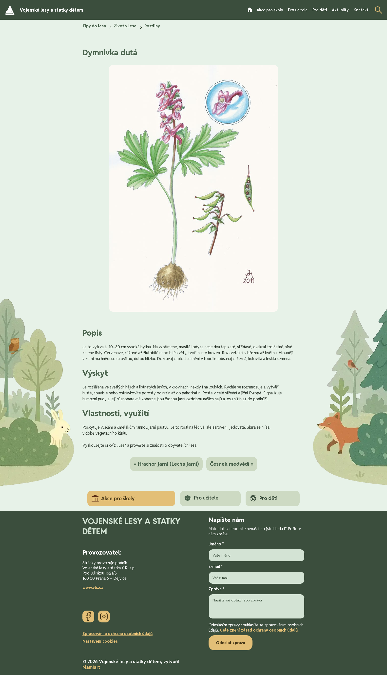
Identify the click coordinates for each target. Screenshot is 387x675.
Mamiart (91, 667)
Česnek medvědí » (231, 464)
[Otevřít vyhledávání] (377, 10)
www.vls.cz (92, 587)
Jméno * (257, 551)
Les (121, 445)
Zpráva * (257, 603)
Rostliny (152, 26)
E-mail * (257, 574)
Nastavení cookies (100, 641)
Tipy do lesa (94, 26)
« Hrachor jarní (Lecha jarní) (166, 464)
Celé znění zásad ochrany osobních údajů (259, 630)
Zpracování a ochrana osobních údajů (117, 633)
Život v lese (125, 26)
